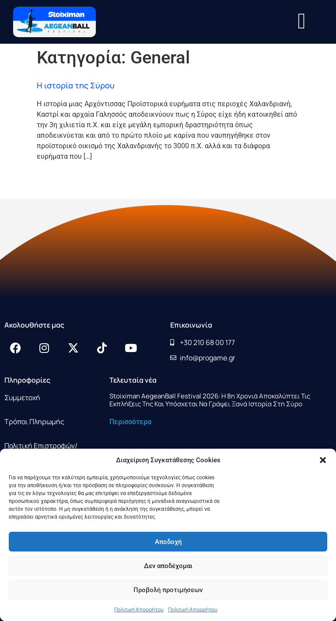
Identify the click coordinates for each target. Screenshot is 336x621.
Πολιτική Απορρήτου (139, 609)
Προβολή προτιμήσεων (168, 590)
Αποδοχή (168, 542)
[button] (322, 460)
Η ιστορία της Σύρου (76, 85)
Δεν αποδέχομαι (168, 566)
